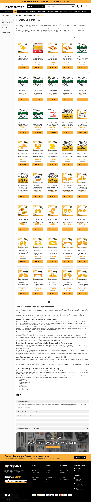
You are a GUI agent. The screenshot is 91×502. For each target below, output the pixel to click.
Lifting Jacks (21, 385)
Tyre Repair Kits (22, 388)
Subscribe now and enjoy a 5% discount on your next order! (45, 1)
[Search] (73, 6)
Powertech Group (35, 499)
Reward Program (77, 11)
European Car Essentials (53, 11)
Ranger (54, 312)
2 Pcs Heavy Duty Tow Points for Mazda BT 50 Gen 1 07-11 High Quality (67, 58)
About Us (48, 468)
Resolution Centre (35, 472)
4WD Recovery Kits (23, 380)
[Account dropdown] (82, 6)
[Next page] (56, 302)
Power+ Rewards (63, 468)
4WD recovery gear (54, 377)
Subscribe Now (80, 457)
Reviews (84, 11)
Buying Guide (48, 472)
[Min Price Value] (4, 22)
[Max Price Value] (11, 22)
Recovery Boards (23, 386)
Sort (68, 37)
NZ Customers (49, 477)
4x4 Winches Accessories (24, 382)
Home (17, 15)
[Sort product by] (79, 37)
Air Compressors (22, 383)
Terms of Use (62, 474)
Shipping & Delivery (64, 470)
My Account (34, 468)
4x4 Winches (22, 379)
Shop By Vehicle (35, 477)
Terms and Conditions (64, 479)
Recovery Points (40, 15)
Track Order (34, 470)
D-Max (58, 312)
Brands (70, 11)
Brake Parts (21, 11)
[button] (8, 11)
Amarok (65, 312)
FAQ (33, 474)
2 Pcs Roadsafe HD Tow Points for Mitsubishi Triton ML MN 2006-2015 (53, 221)
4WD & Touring (23, 15)
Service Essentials (42, 11)
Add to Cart (23, 67)
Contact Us (48, 474)
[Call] (78, 6)
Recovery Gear (31, 15)
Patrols (25, 312)
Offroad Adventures (63, 11)
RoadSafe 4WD (26, 31)
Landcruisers (33, 312)
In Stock (7, 30)
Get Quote (34, 479)
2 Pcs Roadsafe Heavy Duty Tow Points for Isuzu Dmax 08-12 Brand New (23, 286)
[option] (45, 1)
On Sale (15, 11)
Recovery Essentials (23, 389)
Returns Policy (63, 472)
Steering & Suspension (31, 11)
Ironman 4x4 (36, 31)
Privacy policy (63, 477)
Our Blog (48, 470)
